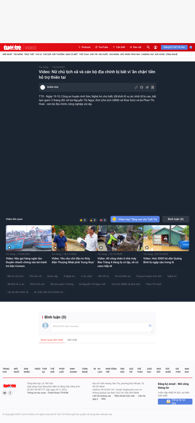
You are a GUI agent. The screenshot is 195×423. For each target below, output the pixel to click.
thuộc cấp (52, 276)
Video (37, 369)
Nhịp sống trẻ (111, 370)
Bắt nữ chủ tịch (15, 276)
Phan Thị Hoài (153, 284)
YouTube (101, 47)
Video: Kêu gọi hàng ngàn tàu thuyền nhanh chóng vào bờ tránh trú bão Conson (26, 262)
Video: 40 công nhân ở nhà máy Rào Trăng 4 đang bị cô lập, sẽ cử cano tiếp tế (118, 262)
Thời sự (44, 370)
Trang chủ (6, 370)
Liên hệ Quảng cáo (101, 396)
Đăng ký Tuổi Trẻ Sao (174, 47)
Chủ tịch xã (35, 276)
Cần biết (118, 47)
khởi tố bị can (37, 284)
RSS (103, 399)
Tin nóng (18, 54)
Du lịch (100, 370)
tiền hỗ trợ (103, 276)
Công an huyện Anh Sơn (149, 276)
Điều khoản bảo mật (125, 396)
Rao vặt (135, 47)
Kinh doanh (73, 370)
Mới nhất (7, 54)
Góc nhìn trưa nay (130, 54)
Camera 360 (147, 54)
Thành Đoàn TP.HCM (58, 393)
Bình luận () (176, 219)
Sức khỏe (160, 54)
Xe (95, 369)
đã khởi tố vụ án (15, 284)
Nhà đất (159, 370)
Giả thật (178, 370)
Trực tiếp (29, 54)
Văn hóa (122, 370)
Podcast (84, 47)
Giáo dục (149, 370)
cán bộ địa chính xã (17, 292)
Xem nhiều (27, 370)
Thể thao (84, 54)
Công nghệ (171, 54)
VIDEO (30, 48)
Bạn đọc (187, 370)
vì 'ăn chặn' (86, 276)
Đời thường (58, 54)
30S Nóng (114, 54)
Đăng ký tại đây (178, 402)
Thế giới (47, 54)
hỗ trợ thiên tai (122, 276)
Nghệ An (172, 276)
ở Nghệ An (69, 276)
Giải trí (94, 54)
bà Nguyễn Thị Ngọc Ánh (92, 284)
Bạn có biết (72, 54)
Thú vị (38, 54)
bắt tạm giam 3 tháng (61, 284)
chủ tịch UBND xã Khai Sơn (126, 284)
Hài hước (103, 54)
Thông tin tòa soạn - (37, 393)
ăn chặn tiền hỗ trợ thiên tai (48, 292)
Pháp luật (62, 370)
